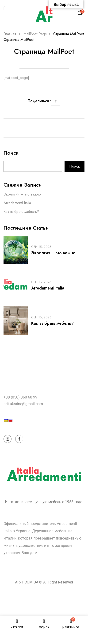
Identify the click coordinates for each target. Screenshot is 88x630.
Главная (10, 34)
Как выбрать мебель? (21, 211)
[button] (80, 13)
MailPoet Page (35, 34)
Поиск (11, 153)
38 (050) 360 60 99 (21, 397)
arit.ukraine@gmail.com (23, 404)
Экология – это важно (22, 194)
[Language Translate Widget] (20, 428)
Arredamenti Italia (17, 203)
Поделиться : (39, 101)
